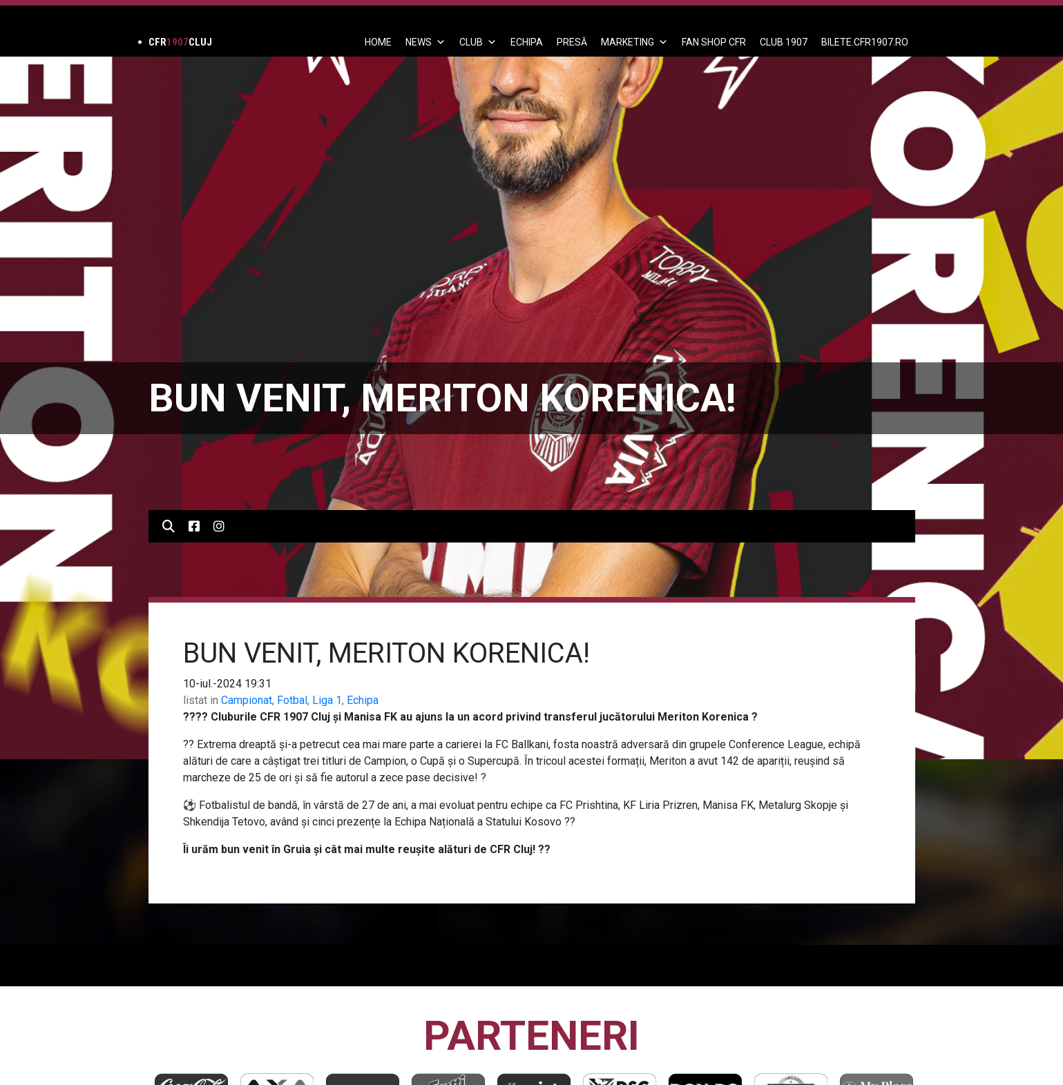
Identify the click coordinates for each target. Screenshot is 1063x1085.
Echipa (363, 700)
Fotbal (292, 700)
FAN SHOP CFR (714, 42)
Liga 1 (327, 700)
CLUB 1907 (783, 42)
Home (378, 42)
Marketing (634, 42)
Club (478, 42)
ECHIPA (526, 42)
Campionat (246, 700)
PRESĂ (572, 42)
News (425, 42)
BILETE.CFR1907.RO (864, 42)
